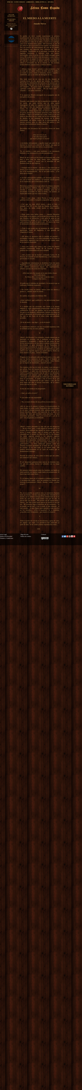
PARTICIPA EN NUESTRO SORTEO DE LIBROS (11, 26)
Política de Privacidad (6, 536)
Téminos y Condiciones (6, 538)
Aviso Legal (3, 534)
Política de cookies (26, 536)
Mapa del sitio (24, 534)
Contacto (43, 534)
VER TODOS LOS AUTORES (69, 385)
